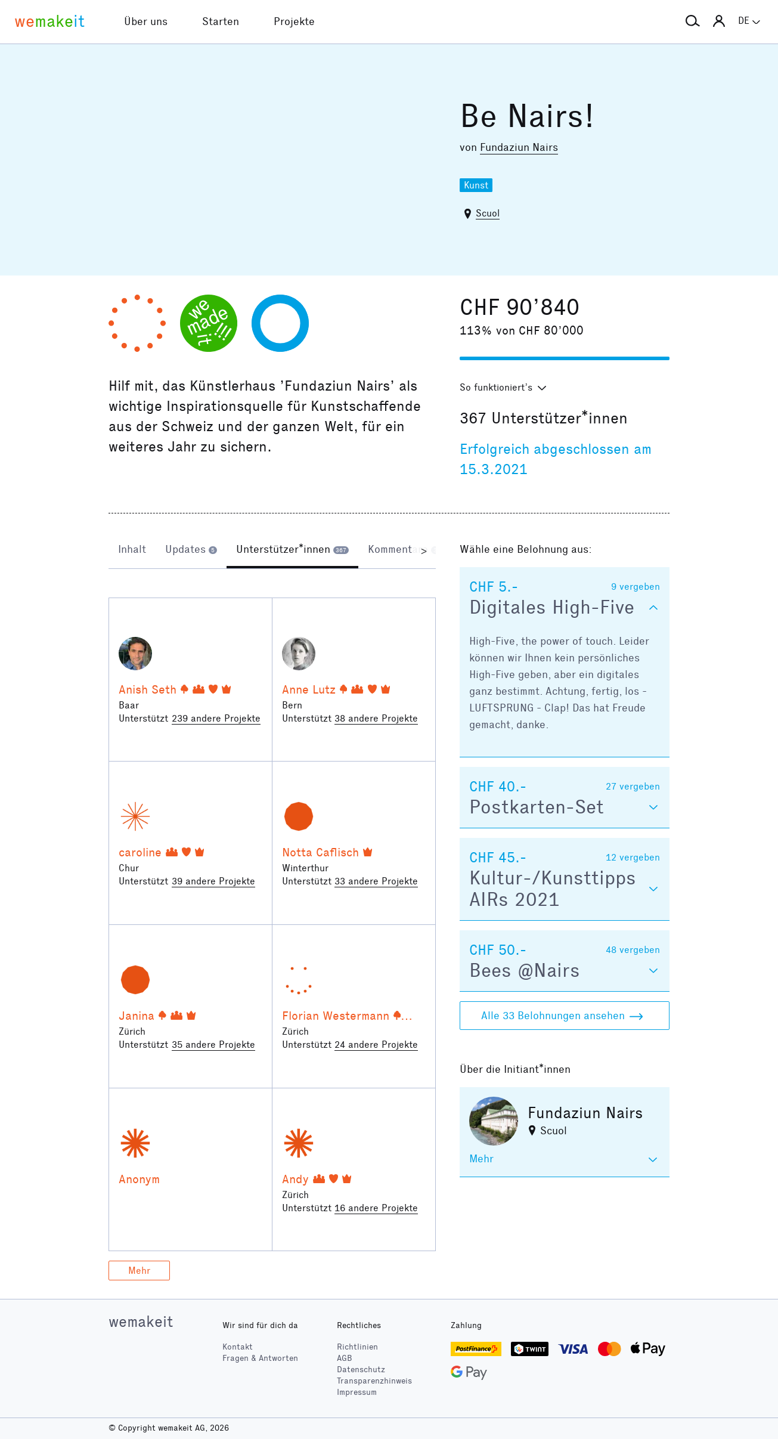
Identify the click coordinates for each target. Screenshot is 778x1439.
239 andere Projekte (216, 718)
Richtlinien (357, 1347)
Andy (295, 1179)
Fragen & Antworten (260, 1358)
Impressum (357, 1392)
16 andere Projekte (376, 1208)
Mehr (139, 1270)
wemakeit (141, 1321)
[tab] (132, 550)
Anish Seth (147, 689)
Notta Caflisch (320, 852)
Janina (136, 1015)
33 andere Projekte (376, 881)
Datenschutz (361, 1369)
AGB (344, 1358)
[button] (692, 21)
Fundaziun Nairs (519, 147)
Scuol (488, 213)
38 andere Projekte (376, 718)
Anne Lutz (309, 689)
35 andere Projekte (213, 1044)
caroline (140, 852)
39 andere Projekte (213, 881)
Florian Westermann (335, 1015)
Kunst (476, 185)
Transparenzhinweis (374, 1381)
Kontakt (237, 1347)
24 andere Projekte (376, 1044)
